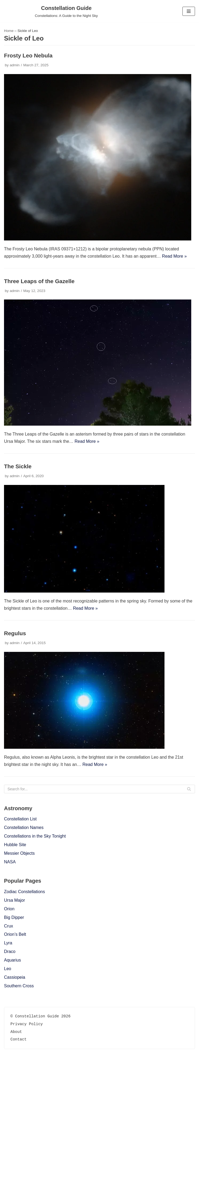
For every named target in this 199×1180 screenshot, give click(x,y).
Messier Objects (19, 853)
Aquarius (12, 960)
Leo (7, 968)
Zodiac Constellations (24, 891)
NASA (10, 862)
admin (15, 65)
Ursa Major (14, 900)
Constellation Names (24, 827)
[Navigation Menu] (188, 11)
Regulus (15, 633)
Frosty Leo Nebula (28, 55)
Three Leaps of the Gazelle (39, 281)
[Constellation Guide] (66, 11)
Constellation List (20, 819)
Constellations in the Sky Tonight (35, 836)
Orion (9, 909)
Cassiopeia (14, 977)
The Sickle (18, 466)
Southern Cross (19, 986)
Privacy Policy (26, 1139)
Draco (10, 951)
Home (9, 31)
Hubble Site (15, 844)
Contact (18, 1154)
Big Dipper (14, 917)
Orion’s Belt (15, 934)
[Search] (99, 789)
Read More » (174, 256)
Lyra (8, 943)
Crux (8, 926)
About (16, 1146)
